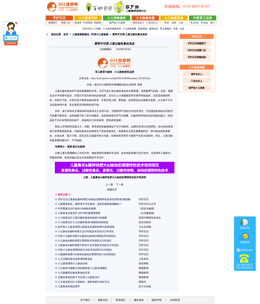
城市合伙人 (138, 22)
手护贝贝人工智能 (92, 28)
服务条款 (139, 300)
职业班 (78, 22)
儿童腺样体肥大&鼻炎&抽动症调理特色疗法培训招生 (87, 254)
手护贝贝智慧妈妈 (197, 57)
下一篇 (119, 184)
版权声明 (157, 300)
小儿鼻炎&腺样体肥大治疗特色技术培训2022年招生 (86, 231)
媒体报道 (142, 28)
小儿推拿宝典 (173, 18)
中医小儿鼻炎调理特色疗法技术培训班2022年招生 (85, 249)
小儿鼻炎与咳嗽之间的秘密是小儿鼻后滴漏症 (82, 268)
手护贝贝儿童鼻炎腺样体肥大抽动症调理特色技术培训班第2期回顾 (94, 199)
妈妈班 (97, 22)
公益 (181, 28)
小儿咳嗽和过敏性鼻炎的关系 (74, 272)
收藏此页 (112, 189)
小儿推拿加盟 (145, 18)
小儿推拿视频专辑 (112, 28)
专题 (175, 28)
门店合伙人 (152, 22)
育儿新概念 (165, 28)
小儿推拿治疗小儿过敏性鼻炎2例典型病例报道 (83, 222)
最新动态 (153, 28)
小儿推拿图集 (129, 28)
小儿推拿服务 (116, 18)
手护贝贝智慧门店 (197, 50)
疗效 (181, 23)
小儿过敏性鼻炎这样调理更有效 (75, 259)
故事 (174, 23)
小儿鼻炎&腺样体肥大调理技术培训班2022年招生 (84, 240)
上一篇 (109, 184)
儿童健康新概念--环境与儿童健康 (90, 34)
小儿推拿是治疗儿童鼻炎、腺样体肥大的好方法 (84, 282)
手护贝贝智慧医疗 (197, 43)
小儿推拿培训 (87, 18)
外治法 (204, 22)
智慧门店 (65, 22)
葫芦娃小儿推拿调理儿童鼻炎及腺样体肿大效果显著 (86, 227)
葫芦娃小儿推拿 (117, 22)
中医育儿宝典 (202, 18)
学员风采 (87, 22)
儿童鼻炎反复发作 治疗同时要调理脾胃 (79, 213)
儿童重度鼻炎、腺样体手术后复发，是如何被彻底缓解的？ (90, 204)
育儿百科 (194, 23)
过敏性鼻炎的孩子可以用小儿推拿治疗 (79, 277)
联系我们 (121, 300)
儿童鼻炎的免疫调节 (69, 286)
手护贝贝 (59, 18)
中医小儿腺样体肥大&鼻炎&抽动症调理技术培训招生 (87, 236)
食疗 (212, 22)
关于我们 (85, 300)
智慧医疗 (52, 22)
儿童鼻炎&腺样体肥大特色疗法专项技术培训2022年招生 (88, 245)
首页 (65, 34)
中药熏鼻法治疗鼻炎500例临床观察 (77, 208)
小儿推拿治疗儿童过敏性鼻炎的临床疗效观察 (82, 217)
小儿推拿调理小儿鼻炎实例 (72, 263)
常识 (167, 22)
